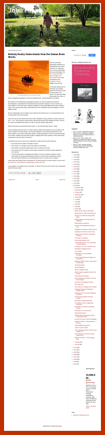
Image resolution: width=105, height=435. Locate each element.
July (76, 199)
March (77, 209)
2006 (75, 359)
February (77, 342)
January (77, 344)
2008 (75, 354)
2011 (75, 347)
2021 (75, 164)
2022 (75, 162)
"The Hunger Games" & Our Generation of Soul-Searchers (85, 243)
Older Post (62, 179)
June (76, 202)
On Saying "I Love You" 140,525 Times (85, 246)
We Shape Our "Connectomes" (83, 310)
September (78, 194)
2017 (75, 173)
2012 (75, 185)
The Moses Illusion (80, 265)
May (76, 204)
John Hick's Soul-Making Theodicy (84, 282)
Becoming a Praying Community (83, 300)
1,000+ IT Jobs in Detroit (81, 327)
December (78, 187)
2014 (75, 181)
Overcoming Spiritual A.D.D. (82, 240)
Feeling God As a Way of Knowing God (85, 213)
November (78, 190)
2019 (75, 169)
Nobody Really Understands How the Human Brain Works (85, 316)
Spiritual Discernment (80, 313)
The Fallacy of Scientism (81, 238)
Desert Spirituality (79, 267)
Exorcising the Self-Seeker (82, 276)
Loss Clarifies (78, 251)
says (13, 120)
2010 (75, 350)
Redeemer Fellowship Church (81, 415)
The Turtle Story (79, 284)
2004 (75, 364)
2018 (75, 171)
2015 (75, 178)
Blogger (60, 426)
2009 (75, 352)
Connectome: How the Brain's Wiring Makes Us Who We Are (26, 162)
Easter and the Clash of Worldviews (84, 211)
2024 (75, 157)
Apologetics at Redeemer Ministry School (86, 229)
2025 (75, 155)
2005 (75, 361)
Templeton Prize (54, 81)
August (77, 197)
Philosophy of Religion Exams (83, 249)
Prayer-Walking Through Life (82, 325)
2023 (75, 159)
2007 (75, 357)
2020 (75, 166)
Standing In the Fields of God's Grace (85, 231)
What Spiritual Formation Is (82, 223)
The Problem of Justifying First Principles (86, 287)
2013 (75, 183)
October (77, 192)
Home (37, 179)
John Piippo (25, 10)
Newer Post (12, 179)
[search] (80, 55)
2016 (75, 176)
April (76, 206)
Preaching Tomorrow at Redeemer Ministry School (84, 290)
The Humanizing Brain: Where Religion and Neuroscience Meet (56, 75)
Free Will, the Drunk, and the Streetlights (86, 319)
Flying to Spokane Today (81, 269)
